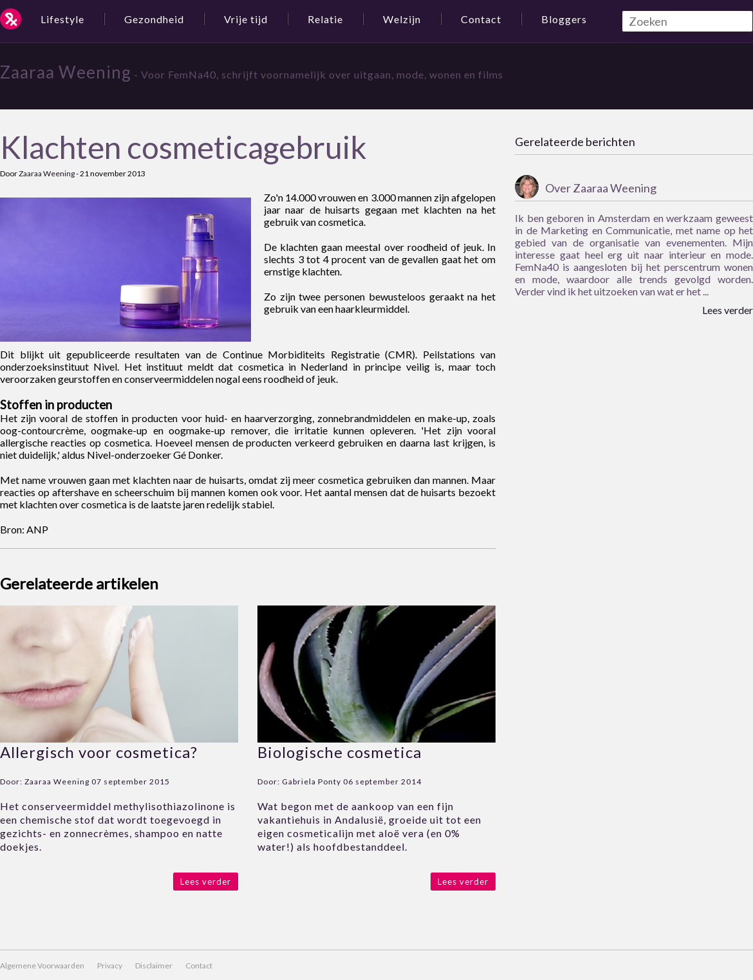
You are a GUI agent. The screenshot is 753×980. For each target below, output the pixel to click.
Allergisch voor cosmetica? (99, 752)
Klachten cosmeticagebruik (183, 147)
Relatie (325, 19)
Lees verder (205, 881)
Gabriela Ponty (311, 781)
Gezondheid (154, 19)
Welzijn (402, 19)
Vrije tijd (246, 19)
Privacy (109, 965)
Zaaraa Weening (65, 72)
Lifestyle (62, 19)
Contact (481, 19)
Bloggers (564, 19)
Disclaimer (153, 965)
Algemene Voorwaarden (42, 965)
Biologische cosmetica (339, 752)
